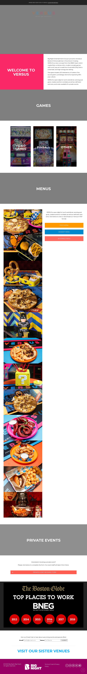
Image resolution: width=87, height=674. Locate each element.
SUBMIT (64, 640)
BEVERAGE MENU (64, 238)
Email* (21, 640)
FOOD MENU (64, 225)
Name (42, 640)
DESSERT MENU (64, 232)
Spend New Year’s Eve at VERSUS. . (43, 2)
